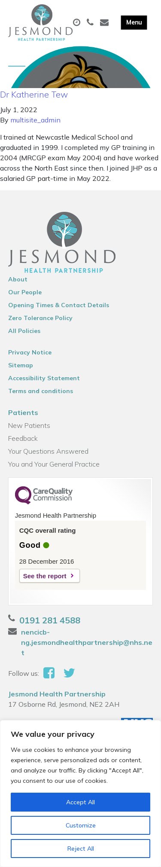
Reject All (80, 848)
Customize (81, 825)
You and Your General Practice (54, 464)
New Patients (29, 425)
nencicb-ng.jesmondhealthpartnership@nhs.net (86, 642)
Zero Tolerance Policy (40, 318)
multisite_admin (35, 120)
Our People (25, 292)
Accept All (80, 802)
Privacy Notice (30, 352)
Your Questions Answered (48, 451)
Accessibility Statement (44, 378)
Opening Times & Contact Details (58, 305)
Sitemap (20, 365)
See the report (45, 576)
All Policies (24, 331)
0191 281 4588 (49, 620)
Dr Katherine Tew (34, 94)
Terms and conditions (40, 391)
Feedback (23, 438)
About (17, 279)
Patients (23, 412)
